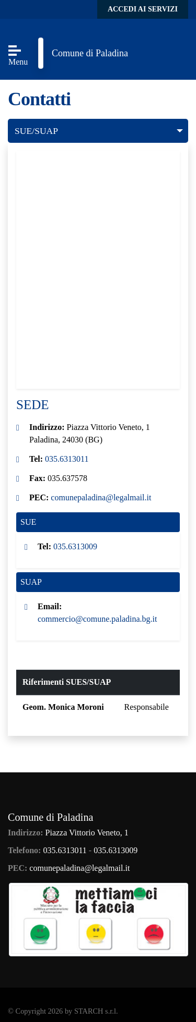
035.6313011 (66, 458)
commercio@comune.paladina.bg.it (97, 618)
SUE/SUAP (36, 131)
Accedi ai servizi (143, 9)
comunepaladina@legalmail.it (101, 497)
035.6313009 (75, 546)
